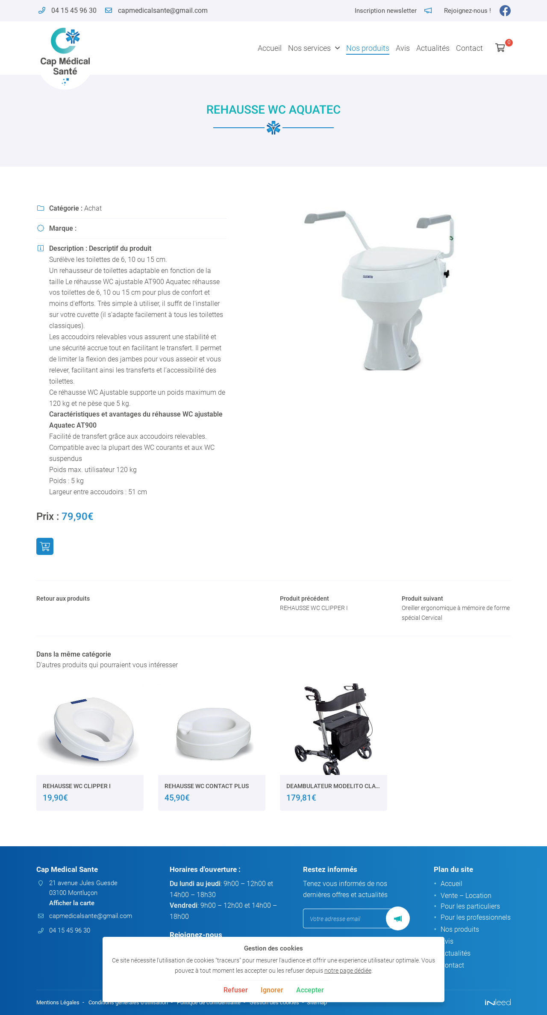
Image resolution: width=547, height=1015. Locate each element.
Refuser (236, 990)
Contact (469, 48)
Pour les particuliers (470, 908)
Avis (403, 48)
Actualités (433, 48)
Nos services (309, 48)
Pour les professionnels (476, 919)
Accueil (270, 48)
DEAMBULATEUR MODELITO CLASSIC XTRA (333, 790)
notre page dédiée (347, 970)
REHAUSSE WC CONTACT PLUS (207, 790)
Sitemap (338, 1002)
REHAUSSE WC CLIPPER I (77, 790)
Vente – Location (466, 896)
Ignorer (272, 990)
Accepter (310, 990)
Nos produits (367, 48)
